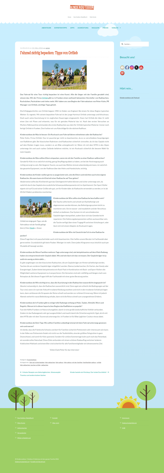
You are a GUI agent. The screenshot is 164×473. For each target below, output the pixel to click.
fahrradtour (59, 362)
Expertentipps (60, 28)
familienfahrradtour (89, 362)
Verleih (115, 28)
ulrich (48, 48)
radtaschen (44, 365)
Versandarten (21, 433)
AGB (123, 428)
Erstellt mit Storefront (38, 462)
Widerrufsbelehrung (24, 438)
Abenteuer (46, 28)
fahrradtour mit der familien (73, 362)
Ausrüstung (83, 28)
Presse (105, 28)
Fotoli (32, 228)
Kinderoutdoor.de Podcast (130, 98)
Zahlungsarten (22, 428)
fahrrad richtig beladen (36, 362)
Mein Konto (93, 17)
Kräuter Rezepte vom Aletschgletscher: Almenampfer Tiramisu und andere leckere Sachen (40, 373)
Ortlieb (45, 98)
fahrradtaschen (50, 362)
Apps (72, 28)
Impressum (125, 418)
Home (69, 17)
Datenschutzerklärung (129, 423)
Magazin (95, 28)
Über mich (55, 423)
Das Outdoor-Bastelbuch (80, 17)
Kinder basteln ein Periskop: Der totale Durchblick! (88, 372)
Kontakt (55, 418)
